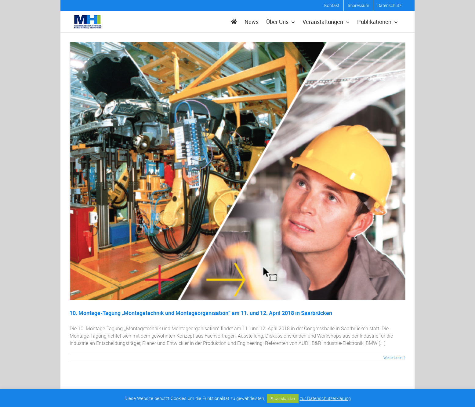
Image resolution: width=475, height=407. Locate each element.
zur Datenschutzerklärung (325, 398)
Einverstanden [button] (282, 398)
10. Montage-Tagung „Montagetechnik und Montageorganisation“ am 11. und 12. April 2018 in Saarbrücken (201, 312)
